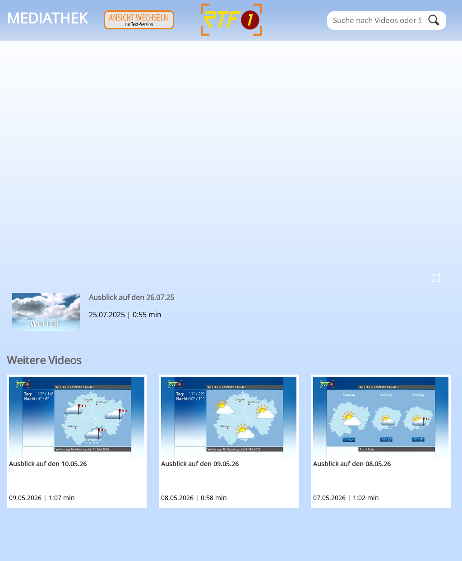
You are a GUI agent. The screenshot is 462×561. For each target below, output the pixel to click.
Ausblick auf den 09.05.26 (200, 463)
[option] (83, 441)
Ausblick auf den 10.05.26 (48, 463)
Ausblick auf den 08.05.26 (352, 463)
